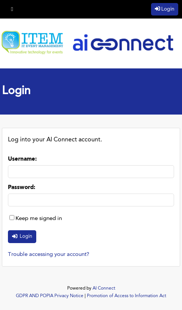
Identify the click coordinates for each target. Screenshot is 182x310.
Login (167, 9)
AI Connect (104, 288)
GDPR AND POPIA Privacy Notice (49, 296)
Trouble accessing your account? (48, 254)
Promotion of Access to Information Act (126, 296)
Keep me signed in (38, 219)
